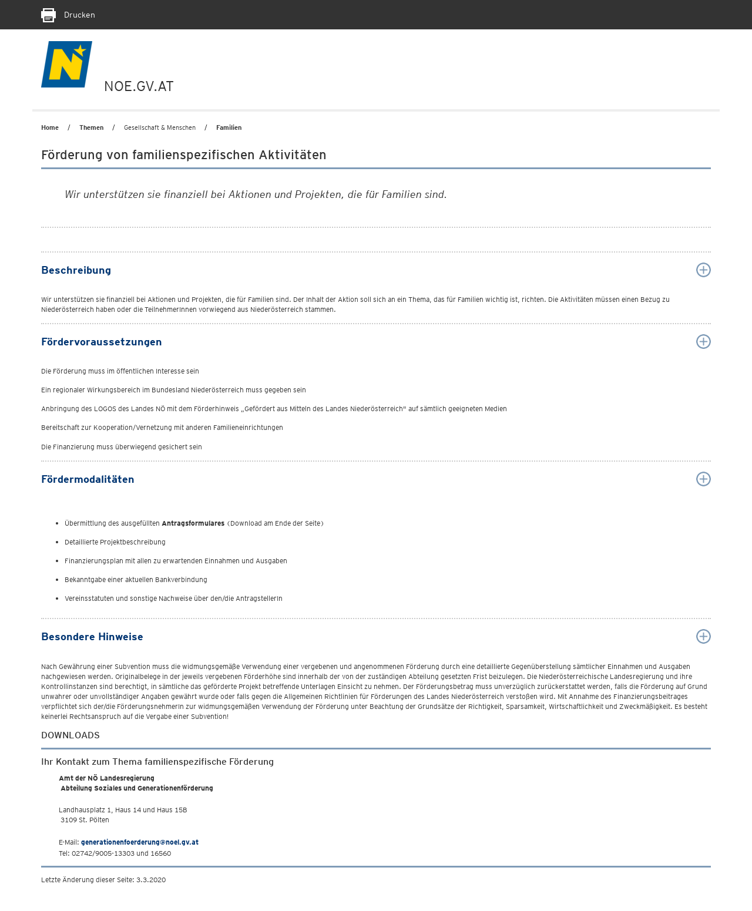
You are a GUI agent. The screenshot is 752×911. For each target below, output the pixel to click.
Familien (228, 127)
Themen (91, 127)
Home (50, 127)
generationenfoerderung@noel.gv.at (140, 842)
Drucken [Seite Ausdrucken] (68, 14)
